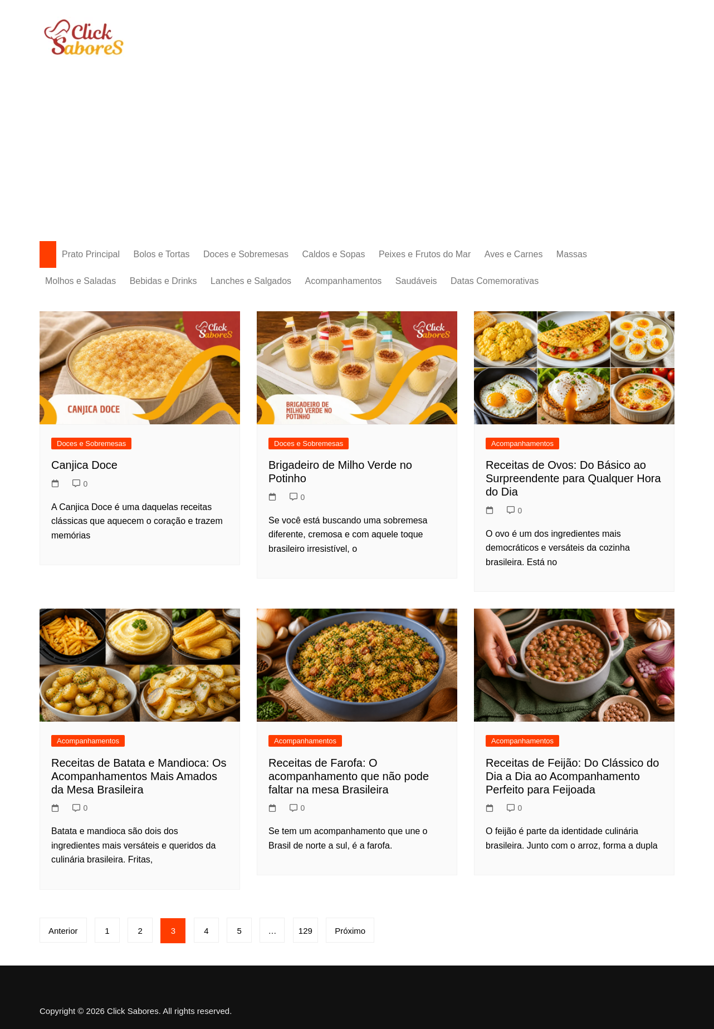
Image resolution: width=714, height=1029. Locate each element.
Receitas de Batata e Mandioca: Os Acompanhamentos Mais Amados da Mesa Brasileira (139, 776)
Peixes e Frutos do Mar (425, 254)
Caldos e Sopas (333, 254)
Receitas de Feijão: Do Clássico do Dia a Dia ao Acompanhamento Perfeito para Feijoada (572, 776)
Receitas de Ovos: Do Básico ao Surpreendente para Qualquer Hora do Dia (573, 478)
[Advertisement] (357, 141)
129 (306, 930)
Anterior (63, 930)
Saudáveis (416, 281)
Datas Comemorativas (495, 281)
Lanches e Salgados (251, 281)
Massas (571, 254)
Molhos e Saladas (80, 281)
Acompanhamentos (343, 281)
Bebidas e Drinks (163, 281)
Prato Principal (91, 254)
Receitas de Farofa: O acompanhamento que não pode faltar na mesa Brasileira (348, 776)
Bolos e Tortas (162, 254)
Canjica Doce (84, 465)
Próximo (350, 930)
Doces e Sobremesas (245, 254)
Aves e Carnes (514, 254)
